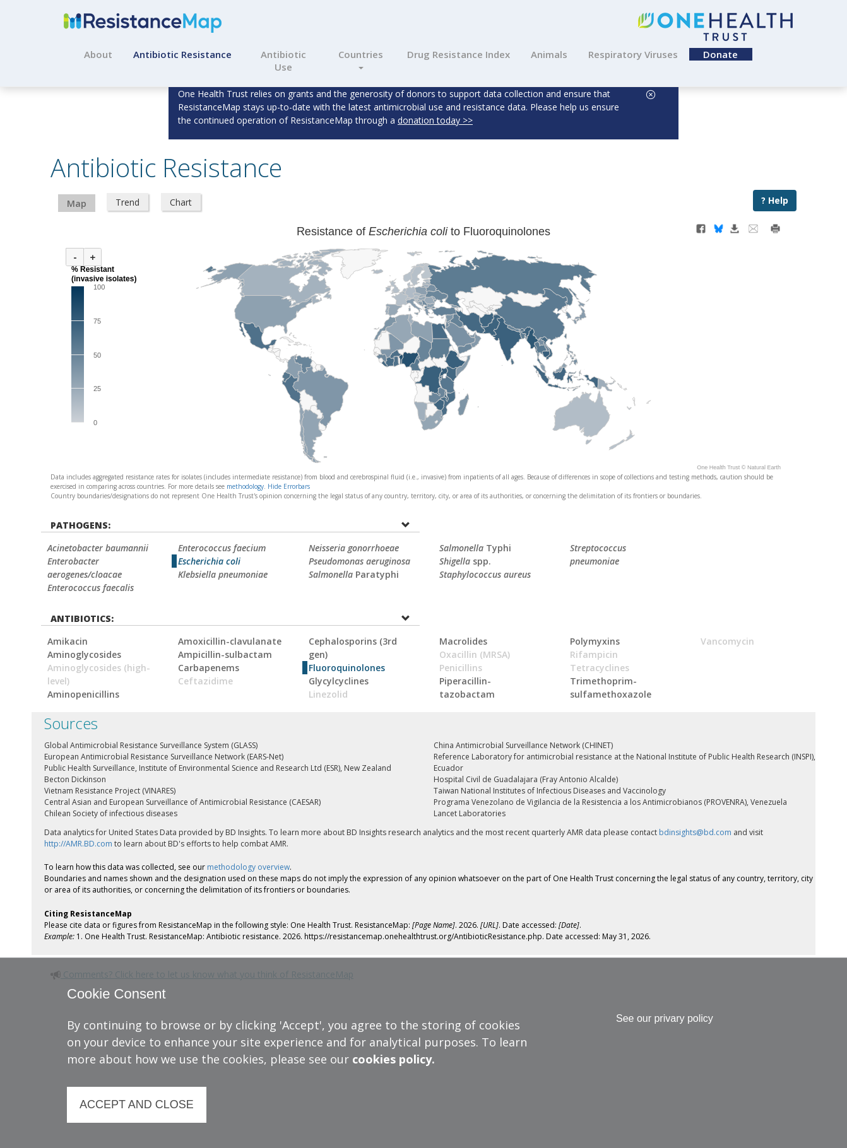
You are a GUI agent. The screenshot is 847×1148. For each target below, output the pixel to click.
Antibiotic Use (283, 60)
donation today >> (435, 120)
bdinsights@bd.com (695, 832)
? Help (774, 200)
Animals (549, 54)
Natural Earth (764, 467)
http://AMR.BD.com (78, 843)
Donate (720, 54)
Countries (360, 58)
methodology (245, 486)
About (98, 54)
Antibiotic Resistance (182, 54)
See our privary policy (664, 1018)
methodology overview (248, 867)
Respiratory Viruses (633, 54)
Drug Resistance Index (458, 54)
